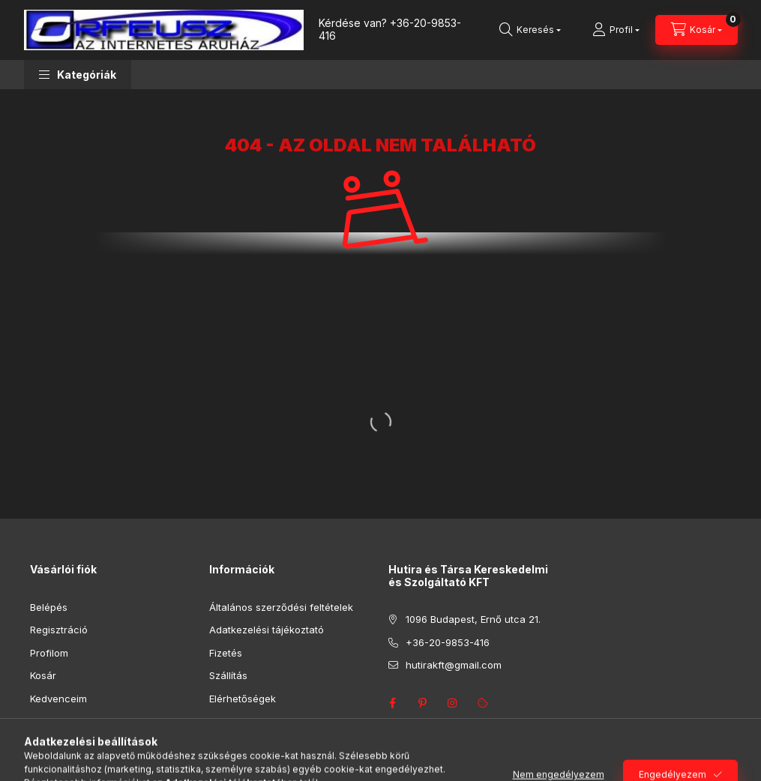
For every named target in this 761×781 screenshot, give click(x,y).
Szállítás (228, 675)
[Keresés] (530, 30)
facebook (393, 703)
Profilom (49, 653)
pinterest (423, 703)
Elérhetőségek (242, 699)
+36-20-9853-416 (390, 29)
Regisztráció (59, 630)
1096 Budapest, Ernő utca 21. (473, 619)
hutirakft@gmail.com (454, 665)
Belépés (48, 607)
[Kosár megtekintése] (696, 30)
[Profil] (616, 30)
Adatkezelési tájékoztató (266, 630)
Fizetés (225, 653)
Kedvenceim (58, 699)
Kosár (43, 675)
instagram (453, 703)
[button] (77, 74)
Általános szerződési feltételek (281, 607)
